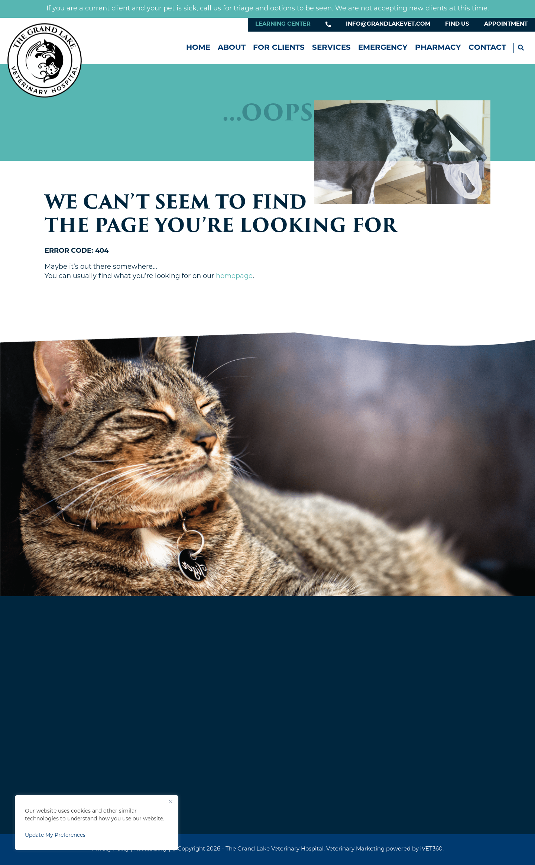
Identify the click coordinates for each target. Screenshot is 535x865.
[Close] (170, 801)
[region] (96, 822)
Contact (487, 48)
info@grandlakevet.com (388, 24)
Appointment (506, 24)
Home (198, 48)
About (232, 48)
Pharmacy (438, 48)
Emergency (383, 48)
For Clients (279, 48)
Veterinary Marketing (355, 849)
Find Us (457, 24)
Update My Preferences (55, 835)
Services (331, 48)
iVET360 (431, 849)
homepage (234, 276)
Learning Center (283, 24)
